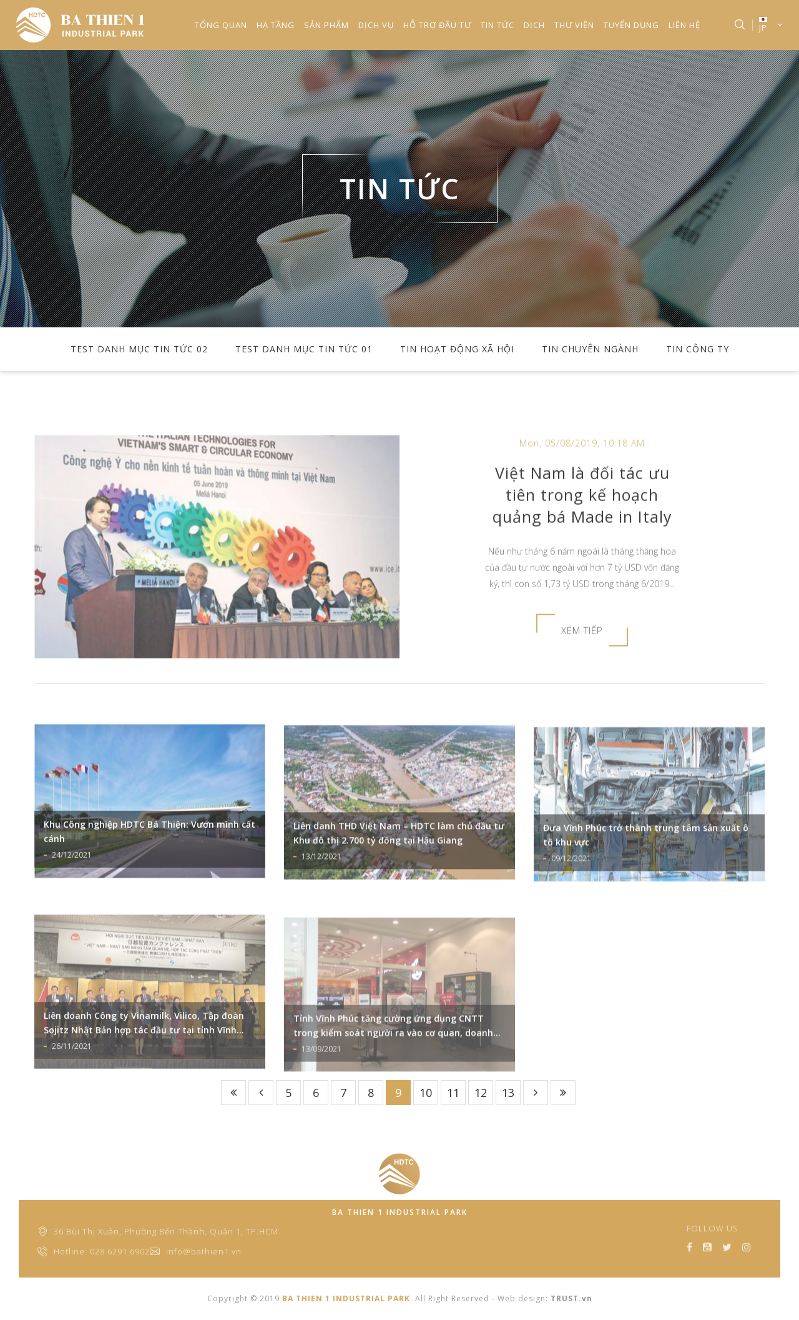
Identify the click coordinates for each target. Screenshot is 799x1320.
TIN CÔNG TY (697, 349)
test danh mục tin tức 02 (139, 349)
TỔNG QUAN (221, 25)
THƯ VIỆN (574, 25)
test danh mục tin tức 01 (304, 349)
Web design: (523, 1298)
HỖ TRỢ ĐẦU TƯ (437, 25)
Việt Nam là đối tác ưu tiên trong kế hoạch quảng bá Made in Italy (582, 552)
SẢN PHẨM (326, 25)
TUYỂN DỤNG (631, 25)
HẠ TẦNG (276, 25)
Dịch (534, 25)
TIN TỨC (497, 25)
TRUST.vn (571, 1298)
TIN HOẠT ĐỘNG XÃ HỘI (457, 349)
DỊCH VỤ (376, 25)
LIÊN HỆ (684, 25)
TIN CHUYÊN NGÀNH (590, 349)
